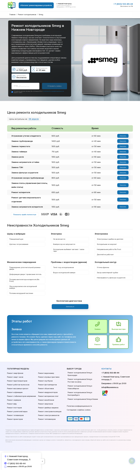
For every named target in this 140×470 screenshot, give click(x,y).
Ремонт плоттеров (14, 408)
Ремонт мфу (12, 404)
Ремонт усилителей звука (17, 411)
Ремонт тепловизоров (47, 419)
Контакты (106, 369)
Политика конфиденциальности (79, 406)
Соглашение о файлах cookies (79, 410)
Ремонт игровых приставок (49, 377)
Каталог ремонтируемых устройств (37, 5)
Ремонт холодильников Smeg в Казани (83, 399)
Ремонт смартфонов (15, 373)
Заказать (123, 136)
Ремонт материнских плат (48, 396)
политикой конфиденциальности (53, 91)
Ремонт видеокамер (46, 373)
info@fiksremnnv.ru (110, 387)
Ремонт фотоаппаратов (47, 385)
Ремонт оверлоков (45, 404)
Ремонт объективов (46, 388)
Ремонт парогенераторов (17, 381)
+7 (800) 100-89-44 (123, 4)
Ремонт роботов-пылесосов (18, 385)
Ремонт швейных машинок (48, 408)
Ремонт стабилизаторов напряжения (21, 396)
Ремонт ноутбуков (45, 381)
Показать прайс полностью (24, 214)
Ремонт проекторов (15, 419)
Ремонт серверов (14, 400)
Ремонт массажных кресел (17, 388)
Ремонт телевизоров (15, 415)
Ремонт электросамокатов (48, 415)
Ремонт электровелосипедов (49, 411)
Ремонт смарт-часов (15, 377)
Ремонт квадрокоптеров (48, 392)
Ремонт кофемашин (15, 392)
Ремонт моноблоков (46, 400)
